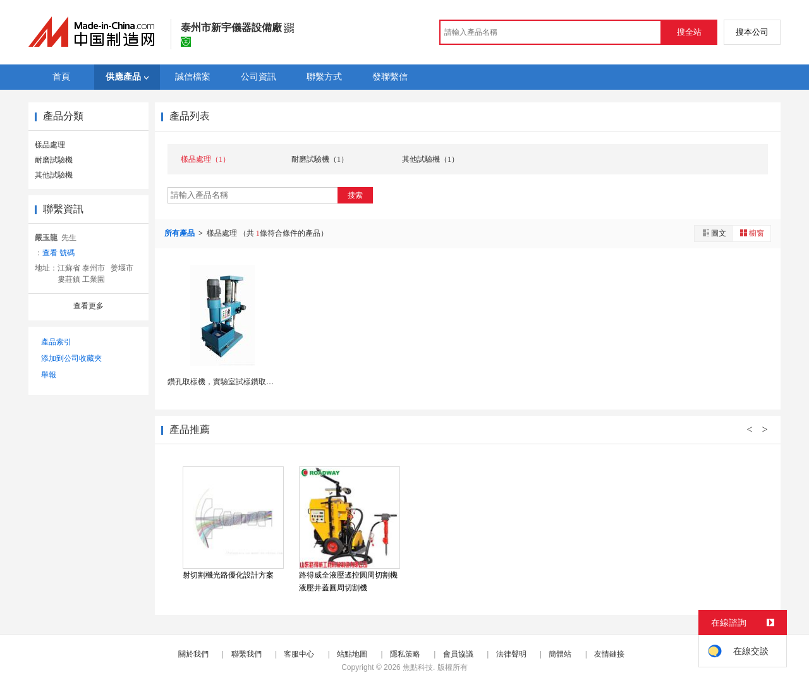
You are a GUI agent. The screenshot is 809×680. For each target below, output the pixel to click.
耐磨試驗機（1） (319, 159)
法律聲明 (511, 654)
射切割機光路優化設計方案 (228, 575)
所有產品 (180, 233)
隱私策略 (405, 654)
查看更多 (88, 305)
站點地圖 (352, 654)
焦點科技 (418, 667)
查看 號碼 (58, 252)
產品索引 (56, 341)
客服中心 (299, 654)
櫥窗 (751, 233)
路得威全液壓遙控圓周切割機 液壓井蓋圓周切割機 (348, 581)
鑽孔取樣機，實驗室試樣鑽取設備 (224, 381)
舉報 (48, 374)
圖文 (713, 233)
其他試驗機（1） (430, 159)
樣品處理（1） (205, 159)
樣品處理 (50, 144)
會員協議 (458, 654)
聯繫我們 (246, 654)
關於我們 (193, 654)
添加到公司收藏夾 (71, 358)
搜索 (355, 195)
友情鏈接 (609, 654)
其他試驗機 (54, 175)
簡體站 (560, 654)
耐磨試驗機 (54, 159)
